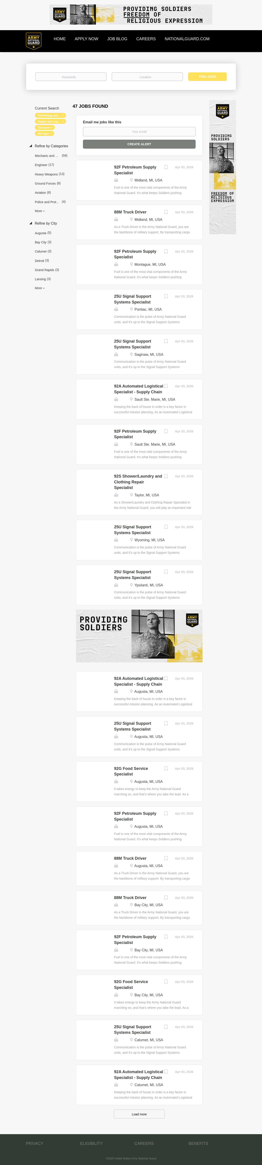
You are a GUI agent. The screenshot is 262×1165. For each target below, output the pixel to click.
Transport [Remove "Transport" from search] (44, 127)
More (38, 211)
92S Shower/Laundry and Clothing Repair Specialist (138, 482)
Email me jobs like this (102, 122)
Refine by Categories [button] (51, 146)
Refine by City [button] (45, 223)
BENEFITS (198, 1143)
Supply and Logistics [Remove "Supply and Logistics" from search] (51, 121)
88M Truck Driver (130, 212)
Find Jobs (207, 76)
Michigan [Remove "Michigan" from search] (43, 133)
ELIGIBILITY (91, 1143)
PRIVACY (34, 1143)
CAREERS (144, 1143)
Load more (139, 1114)
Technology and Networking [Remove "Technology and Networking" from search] (52, 115)
